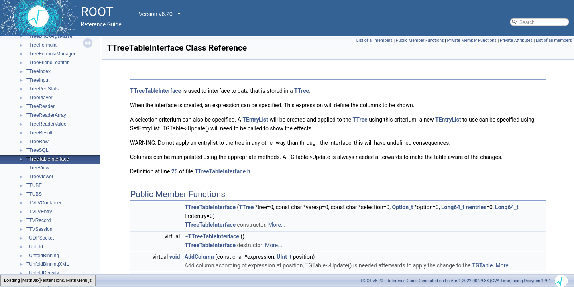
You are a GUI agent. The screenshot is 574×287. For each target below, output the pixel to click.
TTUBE (34, 185)
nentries (476, 207)
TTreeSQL (37, 150)
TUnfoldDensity (42, 273)
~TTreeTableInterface (212, 236)
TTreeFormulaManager (50, 54)
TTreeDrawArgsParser (50, 36)
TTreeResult (39, 133)
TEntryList (255, 119)
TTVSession (39, 229)
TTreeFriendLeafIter (47, 62)
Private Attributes (516, 40)
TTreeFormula (41, 45)
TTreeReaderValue (46, 124)
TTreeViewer (39, 176)
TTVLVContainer (43, 203)
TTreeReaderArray (46, 115)
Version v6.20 (156, 14)
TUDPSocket (40, 238)
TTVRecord (38, 220)
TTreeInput (37, 80)
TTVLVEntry (39, 211)
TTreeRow (37, 141)
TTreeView (37, 168)
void (174, 257)
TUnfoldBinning (42, 255)
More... (276, 225)
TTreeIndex (38, 71)
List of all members (374, 40)
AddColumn (199, 257)
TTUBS (34, 194)
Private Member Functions (472, 40)
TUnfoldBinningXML (47, 264)
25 (174, 171)
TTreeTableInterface (47, 159)
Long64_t (452, 207)
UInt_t (284, 257)
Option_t (402, 207)
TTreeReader (40, 106)
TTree (301, 91)
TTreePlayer (39, 97)
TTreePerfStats (42, 89)
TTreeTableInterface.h (222, 171)
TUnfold (34, 247)
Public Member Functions (420, 40)
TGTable (482, 265)
